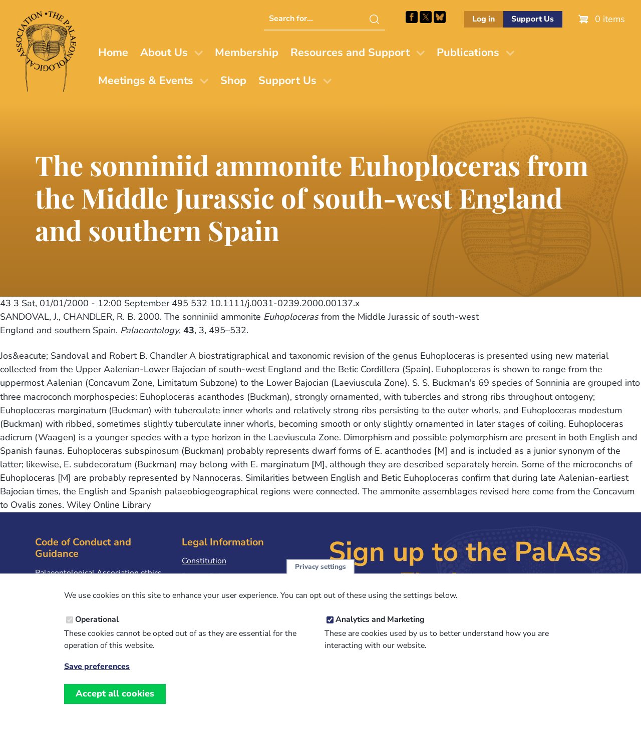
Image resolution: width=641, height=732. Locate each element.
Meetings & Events (145, 80)
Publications (468, 52)
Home (113, 52)
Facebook (412, 17)
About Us (164, 52)
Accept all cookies (115, 694)
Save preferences (97, 667)
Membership (246, 52)
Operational (97, 620)
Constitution (204, 560)
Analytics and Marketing (380, 620)
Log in (483, 19)
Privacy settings (320, 567)
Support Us (532, 19)
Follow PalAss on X (426, 17)
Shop (233, 80)
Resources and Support (350, 52)
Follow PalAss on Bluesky (440, 17)
